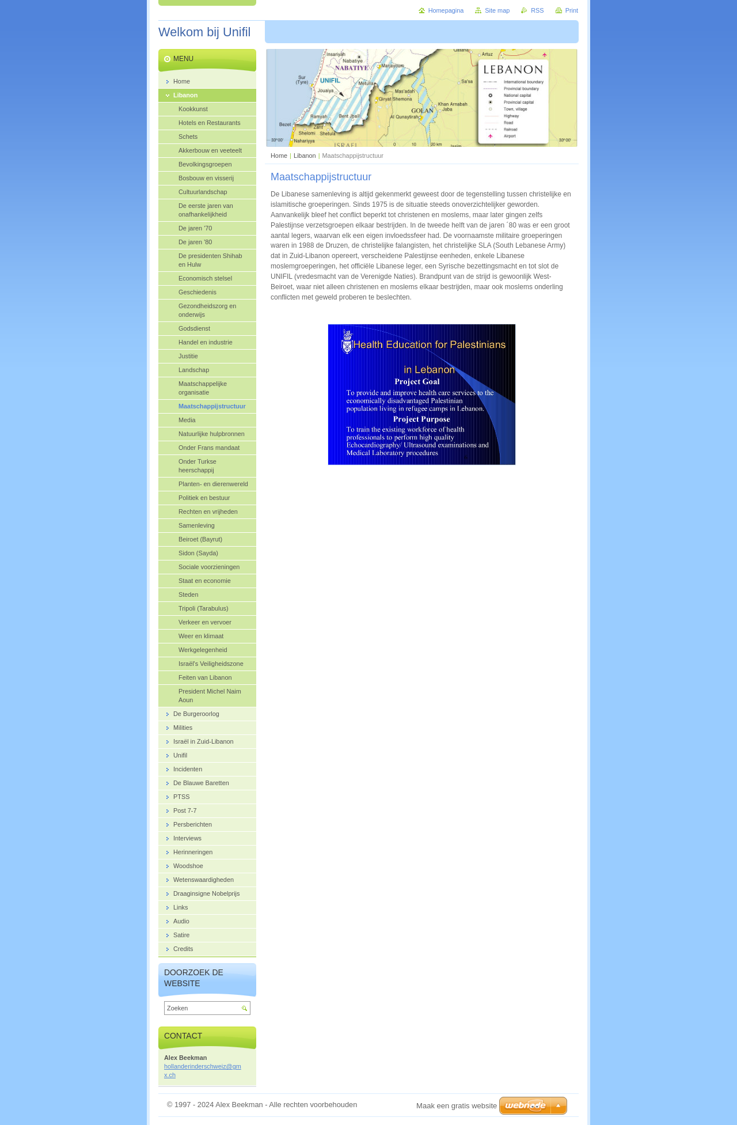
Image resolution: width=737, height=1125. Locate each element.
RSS (537, 10)
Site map (497, 10)
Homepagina (446, 10)
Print (571, 10)
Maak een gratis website (456, 1105)
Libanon (305, 155)
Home (279, 155)
